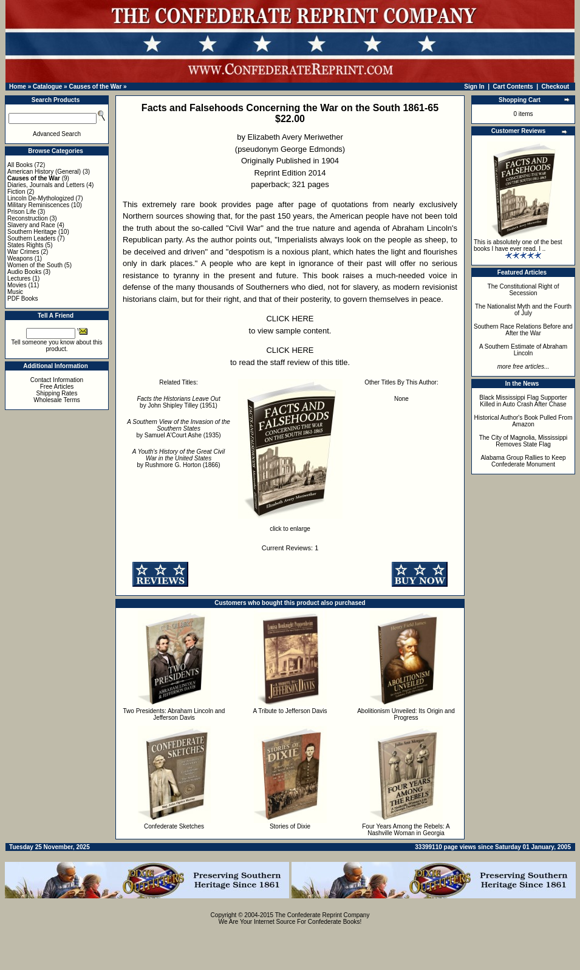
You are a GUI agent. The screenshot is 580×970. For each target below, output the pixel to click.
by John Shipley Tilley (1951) (178, 402)
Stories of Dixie (290, 826)
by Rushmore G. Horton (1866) (178, 458)
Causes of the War (95, 86)
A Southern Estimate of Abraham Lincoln (523, 350)
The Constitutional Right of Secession (523, 289)
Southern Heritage (31, 231)
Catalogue (47, 86)
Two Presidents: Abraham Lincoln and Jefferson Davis (174, 714)
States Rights (25, 245)
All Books (20, 165)
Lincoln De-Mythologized (40, 198)
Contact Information (56, 380)
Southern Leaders (31, 238)
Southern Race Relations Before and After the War (523, 329)
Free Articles (57, 386)
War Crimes (23, 251)
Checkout (556, 86)
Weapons (20, 258)
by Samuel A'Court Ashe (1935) (178, 428)
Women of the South (35, 265)
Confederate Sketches (174, 826)
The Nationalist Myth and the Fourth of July (523, 309)
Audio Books (24, 271)
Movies (17, 285)
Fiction (16, 191)
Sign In (474, 86)
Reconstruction (27, 218)
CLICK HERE (289, 318)
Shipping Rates (57, 393)
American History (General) (44, 171)
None (401, 398)
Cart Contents (513, 86)
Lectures (18, 278)
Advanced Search (57, 134)
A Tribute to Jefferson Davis (290, 711)
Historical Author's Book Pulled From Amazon (523, 421)
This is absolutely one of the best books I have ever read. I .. (518, 245)
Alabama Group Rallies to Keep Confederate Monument (522, 461)
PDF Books (22, 298)
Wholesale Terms (56, 400)
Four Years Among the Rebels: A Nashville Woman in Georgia (406, 829)
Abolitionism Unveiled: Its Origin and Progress (406, 714)
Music (15, 292)
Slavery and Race (31, 225)
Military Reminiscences (38, 205)
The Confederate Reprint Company (322, 915)
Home (17, 86)
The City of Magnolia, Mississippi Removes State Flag (523, 441)
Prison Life (21, 211)
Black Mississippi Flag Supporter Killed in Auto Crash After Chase (523, 401)
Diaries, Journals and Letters (45, 185)
